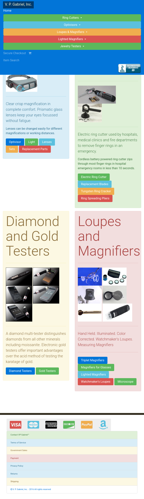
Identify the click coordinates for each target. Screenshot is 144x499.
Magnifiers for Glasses (96, 367)
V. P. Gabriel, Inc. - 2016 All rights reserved (30, 489)
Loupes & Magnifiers (71, 32)
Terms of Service (18, 442)
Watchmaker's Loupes (95, 381)
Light (31, 142)
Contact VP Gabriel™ (19, 435)
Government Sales (18, 450)
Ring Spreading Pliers (95, 198)
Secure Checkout (19, 53)
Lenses (47, 142)
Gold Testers (47, 371)
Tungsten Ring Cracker (96, 191)
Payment (14, 458)
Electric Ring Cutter (93, 177)
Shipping (14, 481)
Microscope (125, 381)
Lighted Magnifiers (93, 374)
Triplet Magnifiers (92, 360)
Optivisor (15, 142)
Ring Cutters (71, 17)
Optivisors (71, 25)
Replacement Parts (34, 149)
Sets (12, 149)
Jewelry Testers (71, 46)
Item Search (11, 60)
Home (13, 10)
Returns (14, 474)
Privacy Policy (16, 466)
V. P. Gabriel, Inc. (18, 4)
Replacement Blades (94, 184)
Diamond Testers (20, 371)
